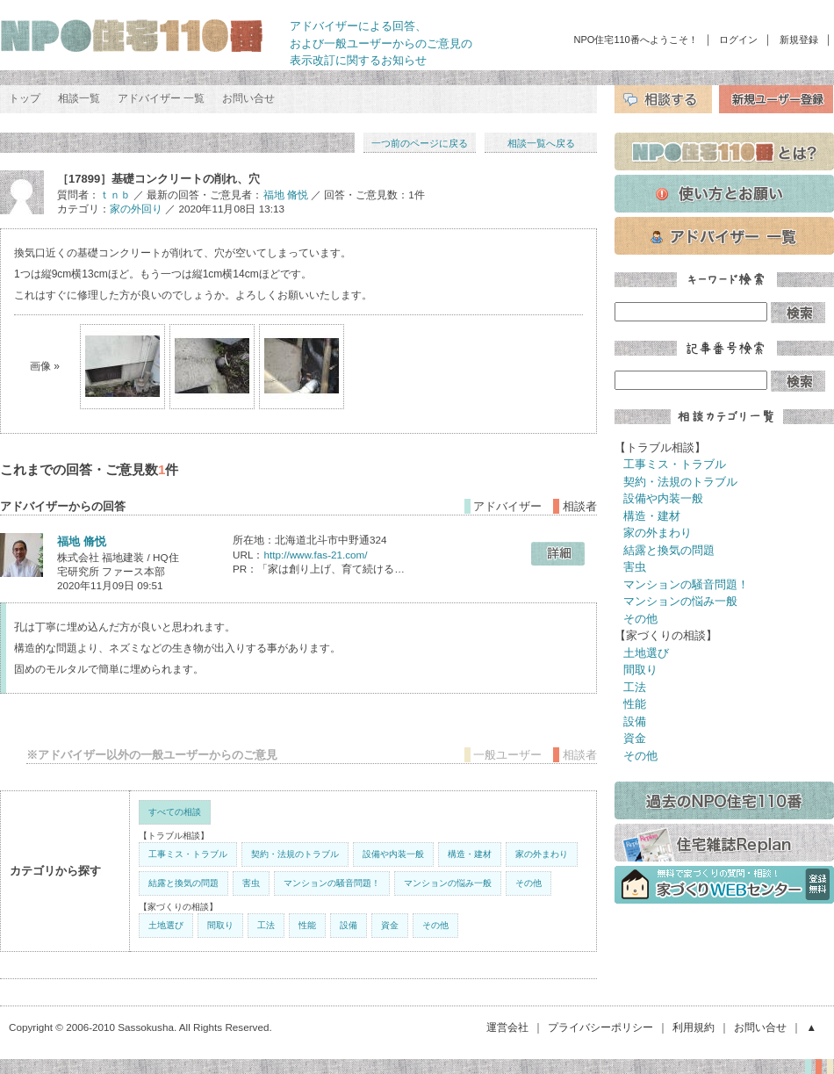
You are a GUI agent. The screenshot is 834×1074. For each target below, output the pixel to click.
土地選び (165, 925)
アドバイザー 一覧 (161, 98)
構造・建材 (470, 854)
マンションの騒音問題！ (332, 883)
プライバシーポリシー (600, 1027)
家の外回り (136, 208)
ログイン (738, 39)
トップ (24, 98)
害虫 (251, 883)
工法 (266, 925)
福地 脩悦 (285, 194)
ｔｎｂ (115, 194)
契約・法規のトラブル (295, 854)
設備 (348, 925)
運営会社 (507, 1027)
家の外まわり (541, 854)
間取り (220, 925)
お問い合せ (248, 98)
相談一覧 (79, 98)
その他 (528, 883)
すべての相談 (174, 812)
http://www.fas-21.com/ (315, 554)
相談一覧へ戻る (541, 143)
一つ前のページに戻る (419, 143)
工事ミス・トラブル (187, 854)
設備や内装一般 (393, 854)
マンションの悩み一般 (448, 883)
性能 (307, 925)
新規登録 (799, 39)
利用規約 (693, 1027)
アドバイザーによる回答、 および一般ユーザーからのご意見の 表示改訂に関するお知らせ (381, 43)
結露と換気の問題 (183, 883)
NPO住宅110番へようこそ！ (636, 39)
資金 (390, 925)
